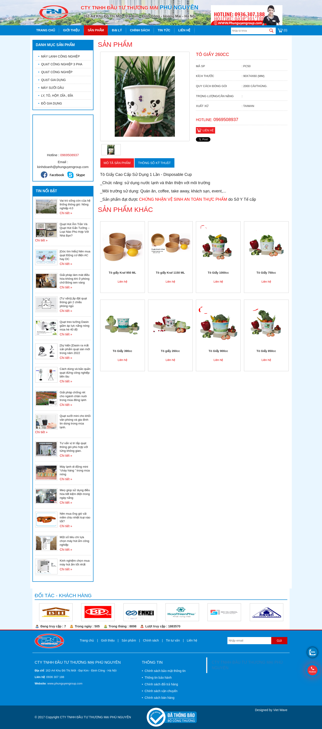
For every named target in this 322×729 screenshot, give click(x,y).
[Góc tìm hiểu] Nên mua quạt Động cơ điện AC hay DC (75, 255)
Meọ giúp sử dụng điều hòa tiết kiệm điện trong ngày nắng (75, 493)
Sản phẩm (96, 30)
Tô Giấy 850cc (266, 351)
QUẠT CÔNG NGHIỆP (55, 72)
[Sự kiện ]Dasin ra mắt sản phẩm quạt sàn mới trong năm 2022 (75, 349)
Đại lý (117, 30)
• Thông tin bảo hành (157, 677)
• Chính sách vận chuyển (159, 691)
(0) (282, 30)
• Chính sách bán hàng (158, 697)
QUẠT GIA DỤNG (52, 80)
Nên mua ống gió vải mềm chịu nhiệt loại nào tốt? (75, 517)
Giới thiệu (71, 30)
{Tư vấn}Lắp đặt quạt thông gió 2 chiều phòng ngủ (73, 302)
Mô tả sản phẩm (117, 163)
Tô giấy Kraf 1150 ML (170, 272)
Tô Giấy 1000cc (218, 272)
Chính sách (140, 30)
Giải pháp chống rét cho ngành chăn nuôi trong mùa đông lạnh (73, 396)
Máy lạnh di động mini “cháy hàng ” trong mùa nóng (75, 470)
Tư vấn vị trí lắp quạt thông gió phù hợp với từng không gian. (74, 446)
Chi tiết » (66, 213)
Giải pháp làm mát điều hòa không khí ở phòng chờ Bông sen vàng (74, 278)
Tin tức (164, 30)
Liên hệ (184, 30)
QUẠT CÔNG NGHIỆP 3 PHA (60, 64)
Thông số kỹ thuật (154, 163)
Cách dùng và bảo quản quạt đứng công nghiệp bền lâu (75, 372)
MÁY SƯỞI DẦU (51, 88)
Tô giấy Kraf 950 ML (122, 272)
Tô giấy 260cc (170, 351)
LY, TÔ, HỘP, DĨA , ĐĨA (55, 95)
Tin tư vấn (173, 640)
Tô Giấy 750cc (266, 272)
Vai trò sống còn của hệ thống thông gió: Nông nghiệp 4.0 (75, 204)
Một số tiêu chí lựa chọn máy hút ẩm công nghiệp (74, 540)
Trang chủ (45, 30)
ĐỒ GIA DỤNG (50, 103)
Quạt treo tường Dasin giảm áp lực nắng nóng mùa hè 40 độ (74, 325)
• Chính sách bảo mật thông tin (164, 671)
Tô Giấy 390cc (122, 351)
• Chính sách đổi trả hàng (160, 684)
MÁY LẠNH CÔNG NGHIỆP (59, 56)
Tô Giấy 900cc (218, 351)
